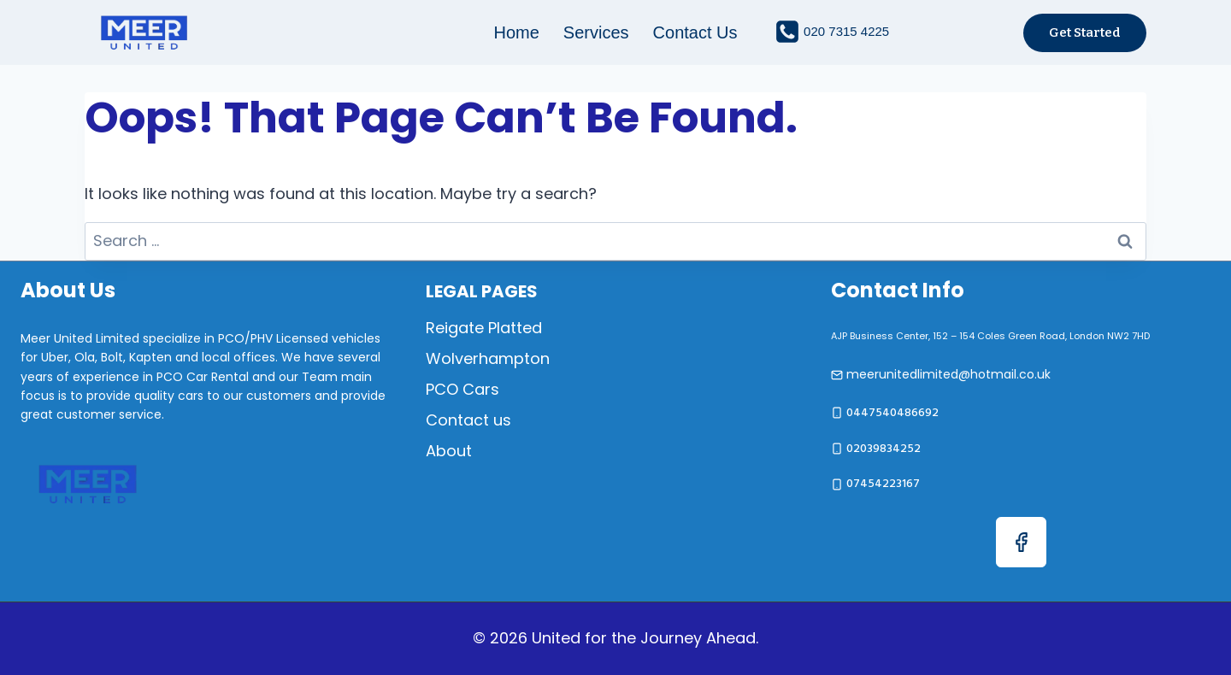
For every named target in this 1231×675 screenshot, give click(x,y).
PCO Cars (462, 389)
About (449, 450)
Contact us (695, 32)
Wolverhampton (488, 358)
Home (516, 32)
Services (596, 32)
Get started (1085, 32)
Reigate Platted (484, 327)
